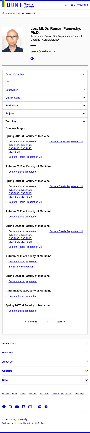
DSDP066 (14, 152)
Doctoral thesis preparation (23, 171)
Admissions (9, 343)
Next (61, 322)
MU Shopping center (62, 393)
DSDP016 (14, 190)
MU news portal (9, 393)
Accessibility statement (25, 423)
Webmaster (7, 423)
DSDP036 (26, 145)
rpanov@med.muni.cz (42, 51)
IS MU (23, 393)
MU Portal (44, 393)
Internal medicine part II (21, 266)
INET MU (33, 393)
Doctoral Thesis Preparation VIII (66, 141)
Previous (31, 322)
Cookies (41, 423)
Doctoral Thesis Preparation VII (25, 157)
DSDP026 (14, 145)
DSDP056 (25, 148)
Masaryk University (18, 419)
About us (7, 361)
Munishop (79, 393)
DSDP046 (14, 148)
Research (7, 352)
